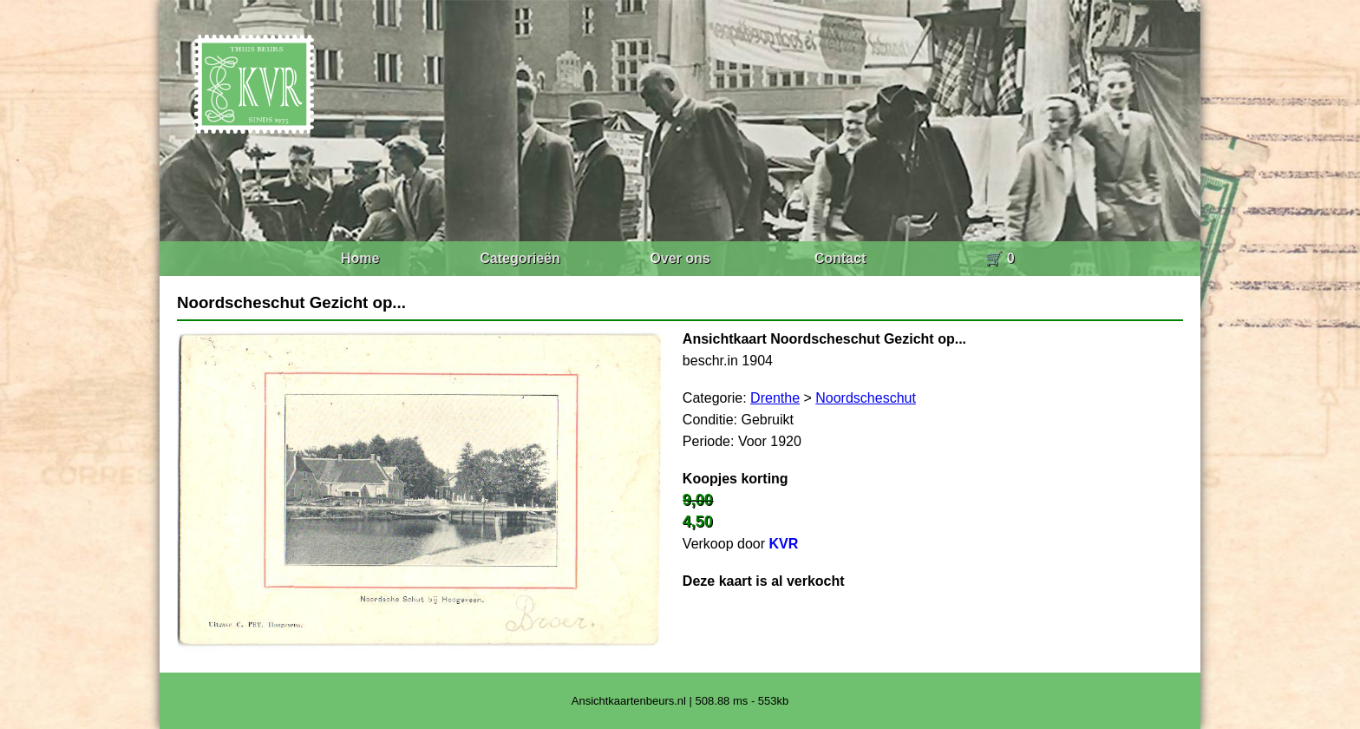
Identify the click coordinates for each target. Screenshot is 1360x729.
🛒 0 (999, 258)
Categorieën (519, 258)
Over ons (679, 258)
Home (360, 258)
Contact (840, 258)
